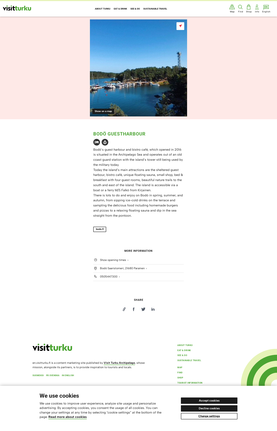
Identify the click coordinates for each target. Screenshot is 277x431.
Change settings (209, 416)
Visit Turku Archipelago (119, 362)
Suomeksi (38, 375)
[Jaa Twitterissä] (143, 309)
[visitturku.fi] (52, 350)
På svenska (53, 375)
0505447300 (108, 276)
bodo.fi (100, 229)
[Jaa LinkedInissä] (153, 309)
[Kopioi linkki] (124, 309)
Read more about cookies (67, 417)
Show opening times (113, 260)
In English (68, 375)
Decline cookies (209, 408)
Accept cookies (209, 400)
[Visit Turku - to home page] (17, 8)
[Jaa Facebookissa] (134, 309)
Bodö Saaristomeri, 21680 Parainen (122, 268)
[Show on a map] (180, 26)
